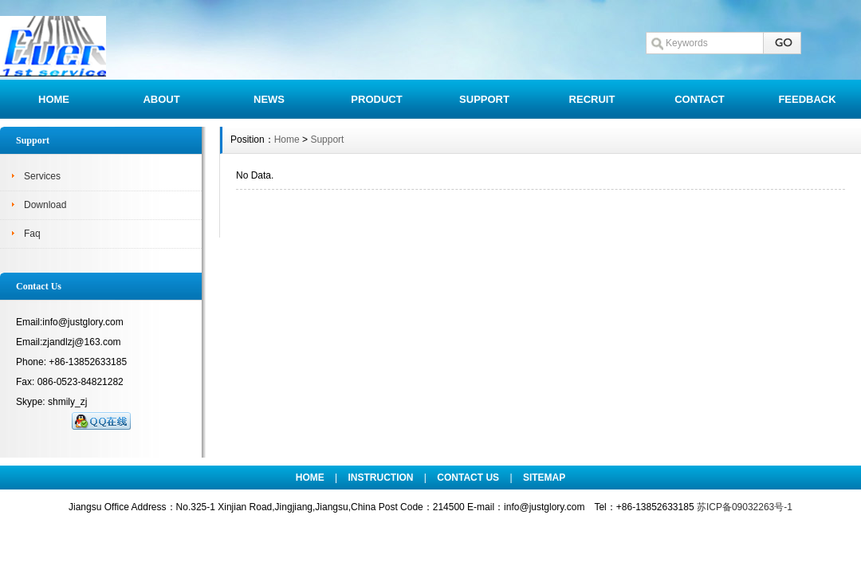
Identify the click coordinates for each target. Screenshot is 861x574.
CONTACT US (468, 477)
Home (287, 139)
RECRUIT (592, 99)
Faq (32, 233)
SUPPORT (484, 99)
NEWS (269, 99)
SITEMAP (544, 477)
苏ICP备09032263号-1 (744, 507)
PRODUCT (376, 99)
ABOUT (161, 99)
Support (327, 139)
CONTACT (699, 99)
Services (42, 176)
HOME (53, 99)
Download (45, 204)
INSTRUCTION (381, 477)
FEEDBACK (806, 99)
